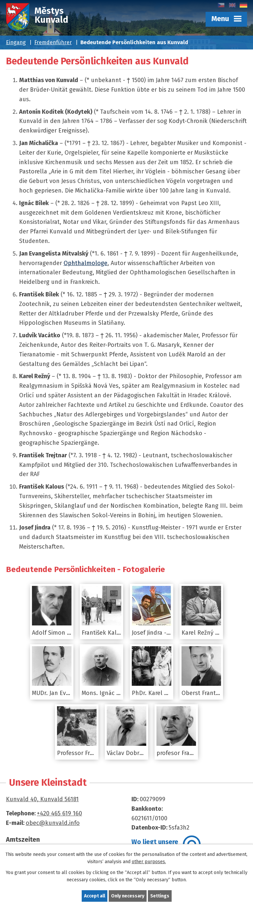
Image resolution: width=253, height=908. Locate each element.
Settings (159, 896)
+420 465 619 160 (59, 813)
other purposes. (149, 862)
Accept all (94, 896)
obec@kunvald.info (53, 823)
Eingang (16, 42)
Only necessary (127, 896)
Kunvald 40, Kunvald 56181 (42, 799)
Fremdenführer (53, 42)
